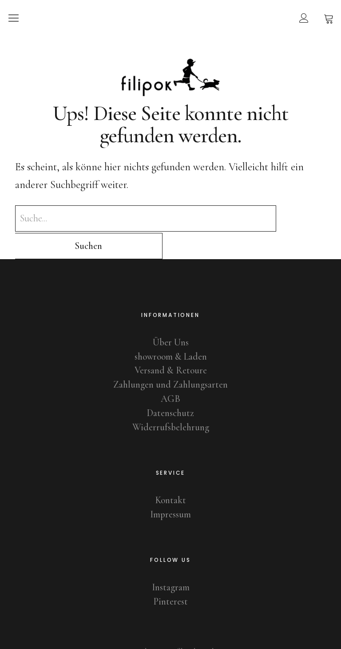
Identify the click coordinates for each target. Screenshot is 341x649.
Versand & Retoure (170, 343)
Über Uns (170, 314)
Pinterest (171, 574)
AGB (171, 371)
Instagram (170, 559)
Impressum (170, 487)
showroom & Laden (170, 329)
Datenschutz (170, 386)
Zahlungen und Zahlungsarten (170, 357)
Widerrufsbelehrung (170, 400)
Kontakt (171, 473)
